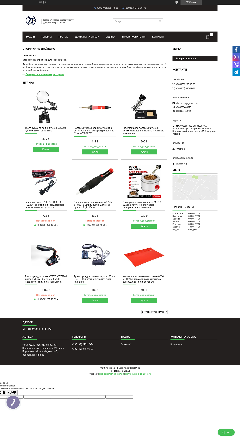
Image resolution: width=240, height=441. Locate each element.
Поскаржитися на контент (111, 374)
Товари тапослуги (186, 58)
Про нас (63, 37)
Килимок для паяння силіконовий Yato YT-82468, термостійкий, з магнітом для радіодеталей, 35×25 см (144, 279)
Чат (226, 432)
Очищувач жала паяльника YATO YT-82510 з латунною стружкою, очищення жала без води (143, 205)
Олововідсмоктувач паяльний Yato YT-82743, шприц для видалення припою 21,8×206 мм (93, 205)
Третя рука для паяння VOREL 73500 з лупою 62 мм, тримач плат (45, 129)
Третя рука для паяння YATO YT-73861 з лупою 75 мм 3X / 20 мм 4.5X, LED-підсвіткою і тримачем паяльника (46, 279)
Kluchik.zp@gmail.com (187, 103)
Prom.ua (136, 368)
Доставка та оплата (87, 37)
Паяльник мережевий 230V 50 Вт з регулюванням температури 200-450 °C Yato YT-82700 (94, 131)
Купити (45, 149)
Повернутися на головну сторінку (45, 74)
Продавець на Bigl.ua (120, 371)
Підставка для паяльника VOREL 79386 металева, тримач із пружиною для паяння (143, 131)
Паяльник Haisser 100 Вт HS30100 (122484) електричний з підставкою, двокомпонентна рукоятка (44, 205)
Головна (47, 37)
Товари (30, 37)
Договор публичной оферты (37, 329)
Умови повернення (134, 37)
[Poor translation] (12, 392)
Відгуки (110, 37)
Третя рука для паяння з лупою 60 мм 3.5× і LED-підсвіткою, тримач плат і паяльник (94, 279)
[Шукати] (160, 21)
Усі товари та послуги (153, 312)
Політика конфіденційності (138, 374)
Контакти (158, 37)
